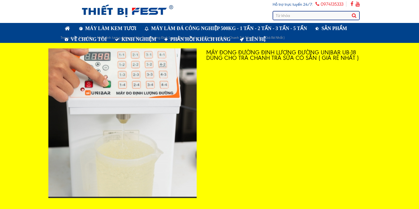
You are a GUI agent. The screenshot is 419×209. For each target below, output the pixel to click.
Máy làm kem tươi (111, 28)
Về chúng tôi (89, 39)
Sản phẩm (334, 28)
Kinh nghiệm (139, 39)
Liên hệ (256, 39)
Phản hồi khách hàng (200, 39)
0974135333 (329, 4)
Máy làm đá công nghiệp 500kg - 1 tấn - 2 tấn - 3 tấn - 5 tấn (229, 28)
